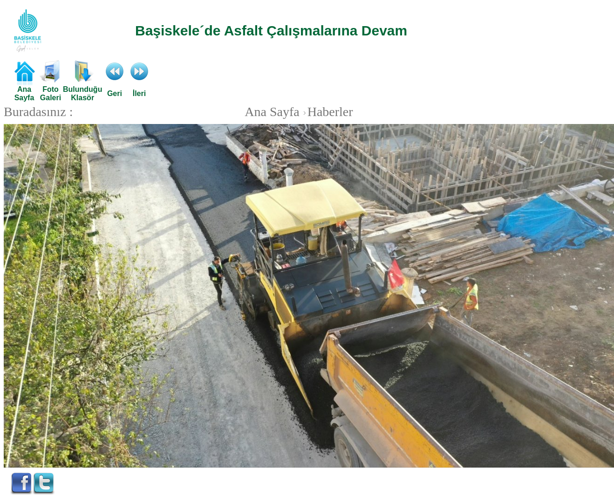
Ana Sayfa (272, 111)
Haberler (327, 111)
